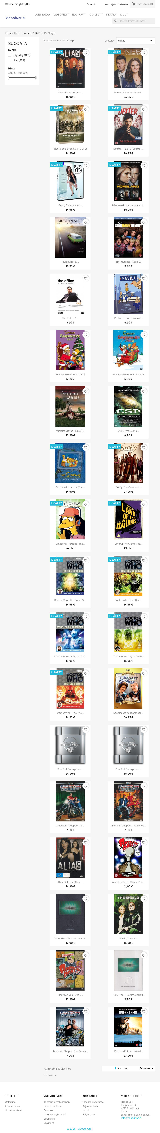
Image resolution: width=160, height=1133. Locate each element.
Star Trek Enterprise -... (70, 769)
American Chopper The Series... (70, 1051)
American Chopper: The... (70, 825)
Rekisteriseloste (53, 1106)
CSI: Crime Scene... (128, 430)
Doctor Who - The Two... (70, 712)
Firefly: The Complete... (128, 487)
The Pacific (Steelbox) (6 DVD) (70, 148)
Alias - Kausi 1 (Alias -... (70, 92)
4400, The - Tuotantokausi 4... (70, 938)
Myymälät (49, 1122)
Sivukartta (49, 1118)
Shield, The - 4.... (128, 938)
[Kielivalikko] (92, 4)
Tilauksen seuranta (93, 1101)
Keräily (111, 14)
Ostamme (10, 1101)
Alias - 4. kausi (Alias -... (70, 882)
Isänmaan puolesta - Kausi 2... (128, 205)
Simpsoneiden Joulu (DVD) (70, 374)
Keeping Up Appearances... (128, 712)
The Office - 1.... (70, 318)
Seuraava (147, 1068)
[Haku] (133, 21)
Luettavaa (42, 14)
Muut (124, 14)
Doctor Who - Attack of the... (70, 656)
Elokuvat (79, 14)
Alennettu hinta (13, 1106)
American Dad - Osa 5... (70, 994)
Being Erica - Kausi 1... (70, 205)
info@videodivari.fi (131, 1117)
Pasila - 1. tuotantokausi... (128, 318)
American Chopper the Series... (128, 825)
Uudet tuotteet (13, 1110)
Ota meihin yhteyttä (17, 4)
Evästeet (49, 1110)
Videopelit (61, 14)
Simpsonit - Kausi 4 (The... (70, 487)
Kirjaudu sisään (90, 1106)
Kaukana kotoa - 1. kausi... (128, 1051)
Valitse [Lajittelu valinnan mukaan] (135, 41)
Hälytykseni (88, 1114)
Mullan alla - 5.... (70, 261)
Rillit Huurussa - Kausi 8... (128, 261)
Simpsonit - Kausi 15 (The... (70, 543)
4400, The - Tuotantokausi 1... (128, 994)
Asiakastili (90, 1096)
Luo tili (85, 1110)
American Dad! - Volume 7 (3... (128, 882)
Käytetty (21, 55)
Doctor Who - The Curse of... (70, 600)
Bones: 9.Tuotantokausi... (128, 92)
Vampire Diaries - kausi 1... (70, 430)
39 (126, 1068)
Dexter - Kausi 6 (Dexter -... (128, 148)
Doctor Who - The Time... (128, 600)
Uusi (19, 60)
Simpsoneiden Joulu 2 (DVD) (128, 374)
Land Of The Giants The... (128, 543)
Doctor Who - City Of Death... (128, 656)
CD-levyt (96, 14)
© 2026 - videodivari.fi (80, 1128)
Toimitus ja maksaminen (57, 1101)
